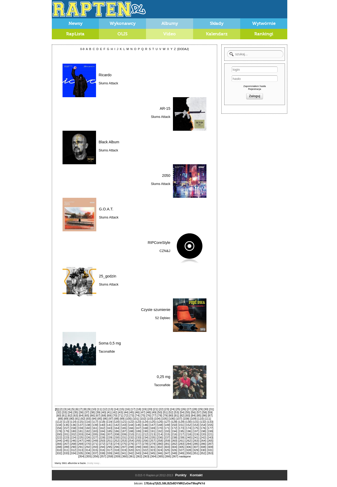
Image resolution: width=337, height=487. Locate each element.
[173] (181, 428)
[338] (102, 453)
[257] (152, 440)
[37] (87, 412)
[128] (174, 421)
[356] (96, 456)
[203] (80, 434)
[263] (196, 440)
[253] (123, 440)
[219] (196, 434)
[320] (131, 450)
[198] (203, 431)
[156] (59, 428)
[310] (59, 450)
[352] (203, 453)
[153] (196, 424)
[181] (80, 431)
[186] (116, 431)
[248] (88, 440)
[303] (167, 446)
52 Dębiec (162, 318)
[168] (145, 428)
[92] (83, 418)
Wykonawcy (123, 23)
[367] (175, 456)
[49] (154, 412)
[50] (159, 412)
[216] (174, 434)
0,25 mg (163, 377)
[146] (145, 424)
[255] (138, 440)
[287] (210, 443)
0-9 (82, 49)
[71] (120, 415)
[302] (159, 446)
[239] (181, 437)
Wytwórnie (264, 23)
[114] (73, 421)
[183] (95, 431)
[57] (198, 412)
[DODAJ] (183, 49)
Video (169, 33)
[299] (138, 446)
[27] (189, 409)
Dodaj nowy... (94, 463)
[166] (131, 428)
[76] (148, 415)
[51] (165, 412)
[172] (174, 428)
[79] (165, 415)
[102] (143, 418)
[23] (166, 409)
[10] (93, 409)
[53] (176, 412)
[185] (109, 431)
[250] (102, 440)
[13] (110, 409)
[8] (85, 409)
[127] (167, 421)
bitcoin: (138, 483)
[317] (109, 450)
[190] (145, 431)
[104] (157, 418)
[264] (203, 440)
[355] (88, 456)
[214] (159, 434)
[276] (131, 443)
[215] (167, 434)
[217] (181, 434)
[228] (102, 437)
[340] (116, 453)
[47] (143, 412)
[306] (188, 446)
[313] (80, 450)
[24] (172, 409)
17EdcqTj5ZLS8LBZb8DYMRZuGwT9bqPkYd (174, 483)
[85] (198, 415)
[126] (159, 421)
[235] (152, 437)
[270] (88, 443)
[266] (59, 443)
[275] (123, 443)
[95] (99, 418)
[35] (75, 412)
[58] (204, 412)
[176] (203, 428)
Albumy (169, 23)
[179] (66, 431)
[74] (137, 415)
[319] (123, 450)
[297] (123, 446)
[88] (60, 418)
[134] (59, 424)
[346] (159, 453)
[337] (95, 453)
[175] (196, 428)
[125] (152, 421)
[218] (188, 434)
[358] (110, 456)
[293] (95, 446)
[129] (181, 421)
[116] (88, 421)
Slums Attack (108, 83)
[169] (152, 428)
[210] (131, 434)
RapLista (75, 33)
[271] (95, 443)
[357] (103, 456)
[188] (131, 431)
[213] (152, 434)
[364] (153, 456)
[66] (92, 415)
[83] (187, 415)
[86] (204, 415)
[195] (181, 431)
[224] (73, 437)
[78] (159, 415)
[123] (138, 421)
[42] (115, 412)
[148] (159, 424)
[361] (131, 456)
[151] (181, 424)
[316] (102, 450)
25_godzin (107, 276)
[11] (99, 409)
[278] (145, 443)
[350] (188, 453)
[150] (174, 424)
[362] (139, 456)
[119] (109, 421)
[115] (80, 421)
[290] (73, 446)
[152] (188, 424)
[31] (211, 409)
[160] (88, 428)
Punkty (180, 475)
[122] (131, 421)
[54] (182, 412)
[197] (196, 431)
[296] (116, 446)
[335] (80, 453)
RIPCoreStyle (159, 242)
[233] (138, 437)
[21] (155, 409)
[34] (70, 412)
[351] (196, 453)
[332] (59, 453)
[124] (145, 421)
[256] (145, 440)
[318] (116, 450)
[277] (138, 443)
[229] (109, 437)
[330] (203, 450)
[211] (138, 434)
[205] (95, 434)
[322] (145, 450)
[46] (137, 412)
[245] (66, 440)
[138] (88, 424)
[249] (95, 440)
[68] (103, 415)
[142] (116, 424)
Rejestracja (254, 88)
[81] (176, 415)
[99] (122, 418)
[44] (126, 412)
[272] (102, 443)
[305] (181, 446)
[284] (188, 443)
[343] (138, 453)
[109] (193, 418)
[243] (210, 437)
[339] (109, 453)
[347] (167, 453)
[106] (171, 418)
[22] (161, 409)
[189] (138, 431)
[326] (174, 450)
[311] (66, 450)
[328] (188, 450)
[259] (167, 440)
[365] (160, 456)
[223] (66, 437)
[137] (80, 424)
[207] (109, 434)
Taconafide (107, 351)
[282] (174, 443)
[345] (152, 453)
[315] (95, 450)
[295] (109, 446)
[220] (203, 434)
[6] (76, 409)
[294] (102, 446)
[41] (109, 412)
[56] (193, 412)
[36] (81, 412)
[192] (159, 431)
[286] (203, 443)
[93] (88, 418)
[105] (164, 418)
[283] (181, 443)
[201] (66, 434)
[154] (203, 424)
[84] (193, 415)
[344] (145, 453)
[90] (71, 418)
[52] (170, 412)
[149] (167, 424)
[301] (152, 446)
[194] (174, 431)
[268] (73, 443)
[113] (66, 421)
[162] (102, 428)
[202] (73, 434)
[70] (115, 415)
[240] (188, 437)
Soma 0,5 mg (110, 343)
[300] (145, 446)
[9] (89, 409)
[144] (131, 424)
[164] (116, 428)
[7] (80, 409)
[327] (181, 450)
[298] (131, 446)
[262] (188, 440)
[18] (138, 409)
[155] (210, 424)
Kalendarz (217, 33)
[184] (102, 431)
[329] (196, 450)
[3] (64, 409)
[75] (143, 415)
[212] (145, 434)
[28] (194, 409)
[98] (116, 418)
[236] (159, 437)
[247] (80, 440)
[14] (116, 409)
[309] (210, 446)
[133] (210, 421)
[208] (116, 434)
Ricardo (105, 75)
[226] (88, 437)
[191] (152, 431)
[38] (92, 412)
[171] (167, 428)
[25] (178, 409)
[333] (66, 453)
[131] (196, 421)
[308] (203, 446)
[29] (200, 409)
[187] (123, 431)
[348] (174, 453)
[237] (167, 437)
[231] (123, 437)
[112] (59, 421)
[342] (131, 453)
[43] (120, 412)
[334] (73, 453)
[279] (152, 443)
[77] (154, 415)
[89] (66, 418)
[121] (123, 421)
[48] (148, 412)
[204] (88, 434)
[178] (59, 431)
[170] (159, 428)
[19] (144, 409)
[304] (174, 446)
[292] (88, 446)
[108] (186, 418)
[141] (109, 424)
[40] (103, 412)
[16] (127, 409)
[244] (59, 440)
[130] (188, 421)
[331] (210, 450)
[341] (123, 453)
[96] (105, 418)
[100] (128, 418)
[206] (102, 434)
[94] (94, 418)
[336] (88, 453)
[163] (109, 428)
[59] (210, 412)
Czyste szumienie (155, 310)
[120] (116, 421)
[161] (95, 428)
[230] (116, 437)
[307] (196, 446)
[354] (81, 456)
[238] (174, 437)
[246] (73, 440)
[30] (206, 409)
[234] (145, 437)
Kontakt (196, 475)
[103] (150, 418)
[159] (80, 428)
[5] (73, 409)
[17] (133, 409)
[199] (210, 431)
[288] (59, 446)
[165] (123, 428)
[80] (170, 415)
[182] (88, 431)
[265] (210, 440)
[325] (167, 450)
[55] (187, 412)
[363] (146, 456)
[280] (159, 443)
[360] (124, 456)
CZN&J (165, 251)
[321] (138, 450)
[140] (102, 424)
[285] (196, 443)
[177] (210, 428)
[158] (73, 428)
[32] (59, 412)
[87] (210, 415)
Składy (217, 23)
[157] (66, 428)
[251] (109, 440)
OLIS (122, 33)
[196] (188, 431)
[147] (152, 424)
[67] (98, 415)
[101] (135, 418)
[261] (181, 440)
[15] (121, 409)
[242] (203, 437)
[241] (196, 437)
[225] (80, 437)
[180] (73, 431)
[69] (109, 415)
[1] (56, 409)
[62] (70, 415)
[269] (80, 443)
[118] (102, 421)
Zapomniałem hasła (254, 86)
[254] (131, 440)
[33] (64, 412)
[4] (69, 409)
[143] (123, 424)
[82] (182, 415)
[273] (109, 443)
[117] (95, 421)
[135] (66, 424)
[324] (159, 450)
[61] (64, 415)
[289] (66, 446)
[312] (73, 450)
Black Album (109, 142)
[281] (167, 443)
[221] (210, 434)
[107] (179, 418)
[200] (59, 434)
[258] (159, 440)
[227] (95, 437)
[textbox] (255, 54)
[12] (105, 409)
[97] (111, 418)
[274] (116, 443)
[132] (203, 421)
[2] (61, 409)
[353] (210, 453)
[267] (66, 443)
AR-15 (165, 108)
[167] (138, 428)
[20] (150, 409)
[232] (131, 437)
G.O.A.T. (106, 209)
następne (185, 456)
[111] (208, 418)
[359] (117, 456)
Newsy (75, 23)
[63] (75, 415)
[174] (188, 428)
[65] (87, 415)
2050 (166, 175)
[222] (59, 437)
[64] (81, 415)
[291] (80, 446)
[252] (116, 440)
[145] (138, 424)
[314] (88, 450)
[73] (131, 415)
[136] (73, 424)
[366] (168, 456)
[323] (152, 450)
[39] (98, 412)
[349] (181, 453)
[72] (126, 415)
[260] (174, 440)
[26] (183, 409)
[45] (131, 412)
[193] (167, 431)
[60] (59, 415)
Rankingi (263, 33)
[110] (200, 418)
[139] (95, 424)
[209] (123, 434)
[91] (77, 418)
